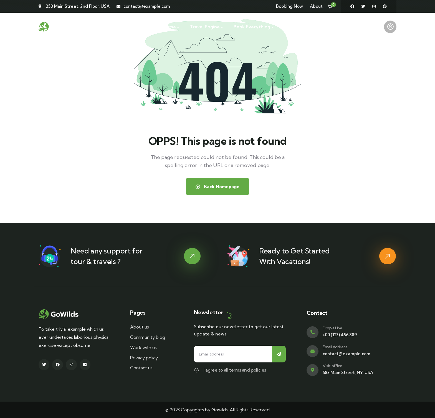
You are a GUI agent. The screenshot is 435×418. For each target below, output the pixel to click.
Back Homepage (217, 186)
